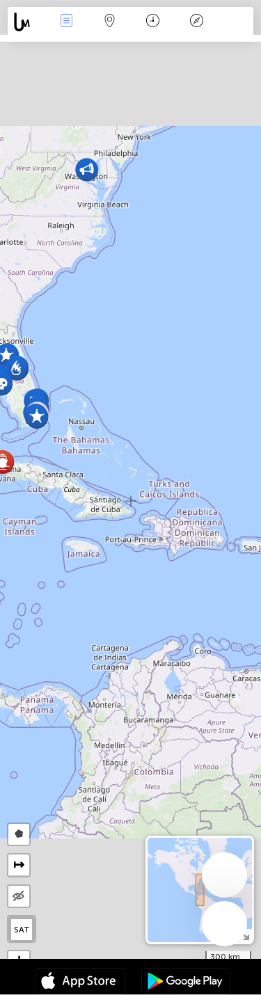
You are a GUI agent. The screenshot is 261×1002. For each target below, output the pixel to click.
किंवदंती (196, 22)
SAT (22, 930)
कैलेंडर (152, 22)
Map (110, 22)
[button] (36, 416)
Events (66, 22)
